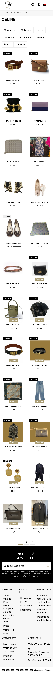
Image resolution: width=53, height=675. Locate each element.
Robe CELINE (39, 162)
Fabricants (25, 609)
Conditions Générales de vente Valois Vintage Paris (44, 600)
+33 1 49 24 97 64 (41, 660)
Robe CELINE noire (40, 528)
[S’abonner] (48, 566)
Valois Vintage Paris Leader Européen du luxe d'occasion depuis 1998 (8, 608)
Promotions (26, 605)
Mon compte (9, 644)
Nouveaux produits (25, 600)
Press (6, 625)
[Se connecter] (39, 5)
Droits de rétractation (9, 657)
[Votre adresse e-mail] (23, 566)
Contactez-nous (9, 631)
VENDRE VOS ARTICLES (10, 650)
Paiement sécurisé (42, 611)
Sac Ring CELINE (13, 528)
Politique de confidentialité (44, 618)
